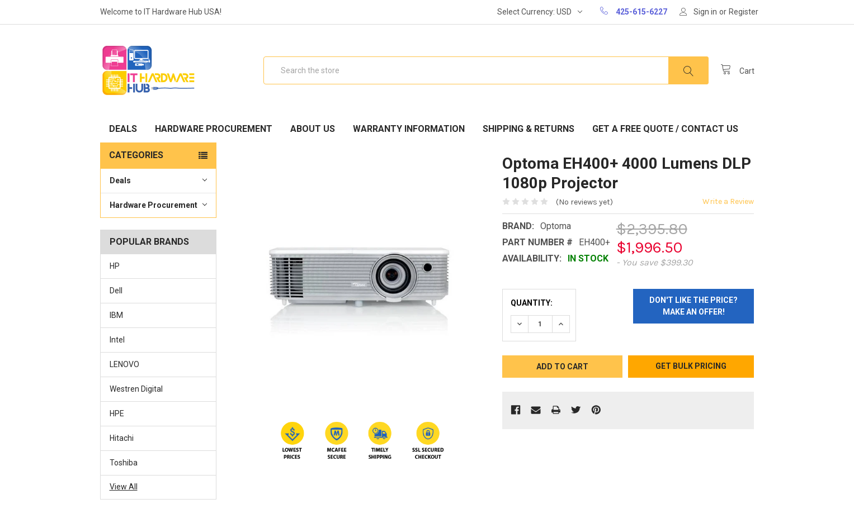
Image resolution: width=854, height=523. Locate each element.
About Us (312, 128)
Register (743, 11)
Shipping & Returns (528, 128)
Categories (136, 155)
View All (124, 486)
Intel (117, 339)
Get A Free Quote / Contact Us (665, 128)
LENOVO (124, 364)
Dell (116, 290)
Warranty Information (409, 128)
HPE (117, 413)
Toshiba (124, 462)
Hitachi (122, 438)
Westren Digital (136, 388)
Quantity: (532, 302)
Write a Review (728, 201)
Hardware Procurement (213, 128)
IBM (116, 315)
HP (115, 266)
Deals (123, 128)
